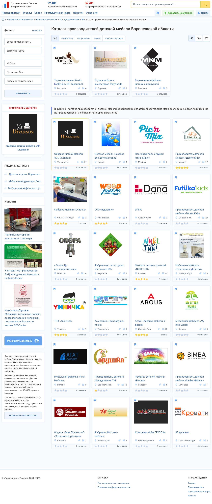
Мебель (61, 19)
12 (205, 162)
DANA (138, 209)
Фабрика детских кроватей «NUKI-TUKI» (150, 267)
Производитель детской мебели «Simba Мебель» (189, 378)
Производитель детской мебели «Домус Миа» (189, 155)
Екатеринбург (183, 273)
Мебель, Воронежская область (83, 19)
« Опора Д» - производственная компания (65, 267)
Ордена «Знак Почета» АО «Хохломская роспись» (69, 434)
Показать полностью (23, 415)
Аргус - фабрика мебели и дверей (150, 323)
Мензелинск (183, 217)
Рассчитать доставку (23, 341)
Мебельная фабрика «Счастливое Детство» (188, 267)
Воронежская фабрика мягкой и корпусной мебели (148, 82)
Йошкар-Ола (143, 329)
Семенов (60, 440)
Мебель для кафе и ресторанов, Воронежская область (25, 188)
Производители (11, 12)
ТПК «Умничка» (63, 321)
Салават (140, 385)
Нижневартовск (144, 440)
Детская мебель (71, 19)
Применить (23, 93)
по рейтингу (67, 38)
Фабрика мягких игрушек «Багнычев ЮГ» (109, 267)
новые (97, 38)
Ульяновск (61, 162)
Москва (140, 162)
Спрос (38, 12)
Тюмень (60, 329)
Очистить (37, 30)
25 (164, 329)
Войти (203, 12)
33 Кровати (182, 432)
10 (83, 273)
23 (205, 217)
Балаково (181, 385)
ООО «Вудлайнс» (104, 209)
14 (164, 273)
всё (55, 38)
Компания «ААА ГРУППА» (150, 432)
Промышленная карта (57, 12)
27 (83, 162)
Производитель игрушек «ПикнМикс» (149, 155)
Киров (99, 162)
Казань (140, 273)
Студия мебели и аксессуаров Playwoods (108, 82)
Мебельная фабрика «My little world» (189, 323)
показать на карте (114, 38)
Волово (59, 385)
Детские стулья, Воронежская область (25, 174)
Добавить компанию (180, 12)
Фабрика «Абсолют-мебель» (106, 434)
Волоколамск (102, 385)
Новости (78, 12)
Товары (27, 12)
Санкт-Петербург (64, 217)
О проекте (92, 12)
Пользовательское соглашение (113, 483)
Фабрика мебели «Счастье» (70, 209)
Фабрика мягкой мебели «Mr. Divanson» (68, 155)
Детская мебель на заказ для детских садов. (109, 155)
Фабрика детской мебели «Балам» (150, 378)
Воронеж (60, 88)
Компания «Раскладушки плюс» (109, 323)
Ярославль (101, 329)
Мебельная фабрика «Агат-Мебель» (69, 378)
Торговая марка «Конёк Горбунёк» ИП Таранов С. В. (69, 82)
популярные (83, 38)
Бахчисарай (102, 440)
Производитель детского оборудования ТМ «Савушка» (109, 379)
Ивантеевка (101, 217)
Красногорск (143, 217)
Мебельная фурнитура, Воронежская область (25, 181)
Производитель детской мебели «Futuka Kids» (189, 211)
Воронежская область (46, 19)
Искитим (60, 273)
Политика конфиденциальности (114, 487)
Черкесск (100, 273)
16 (124, 385)
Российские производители (20, 19)
